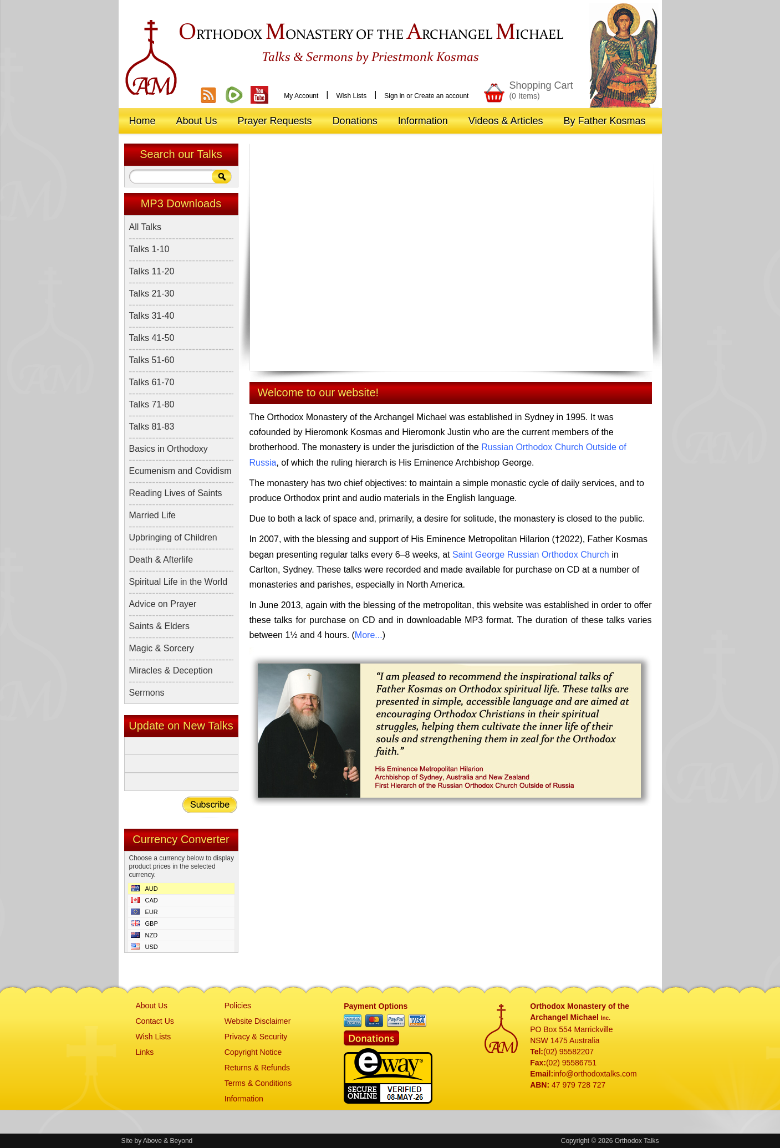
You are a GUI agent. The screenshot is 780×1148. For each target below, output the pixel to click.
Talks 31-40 (152, 315)
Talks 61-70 (152, 382)
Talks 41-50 (152, 338)
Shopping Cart (541, 90)
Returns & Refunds (257, 1067)
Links (145, 1052)
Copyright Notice (253, 1052)
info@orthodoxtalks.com (594, 1073)
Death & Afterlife (161, 559)
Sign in (394, 96)
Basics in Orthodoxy (168, 448)
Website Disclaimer (258, 1021)
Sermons (147, 692)
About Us (152, 1005)
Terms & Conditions (258, 1083)
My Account (301, 96)
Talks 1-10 (149, 249)
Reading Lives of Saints (175, 493)
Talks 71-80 (152, 404)
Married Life (152, 515)
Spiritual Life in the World (178, 581)
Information (244, 1098)
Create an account (441, 96)
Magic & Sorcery (161, 648)
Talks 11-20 (152, 271)
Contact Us (155, 1021)
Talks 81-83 (152, 426)
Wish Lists (351, 96)
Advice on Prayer (163, 604)
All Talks (145, 227)
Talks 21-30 (152, 293)
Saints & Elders (159, 626)
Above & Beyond (167, 1141)
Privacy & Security (256, 1036)
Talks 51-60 (152, 360)
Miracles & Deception (171, 670)
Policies (238, 1005)
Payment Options (375, 1006)
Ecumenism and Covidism (180, 471)
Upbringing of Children (173, 537)
